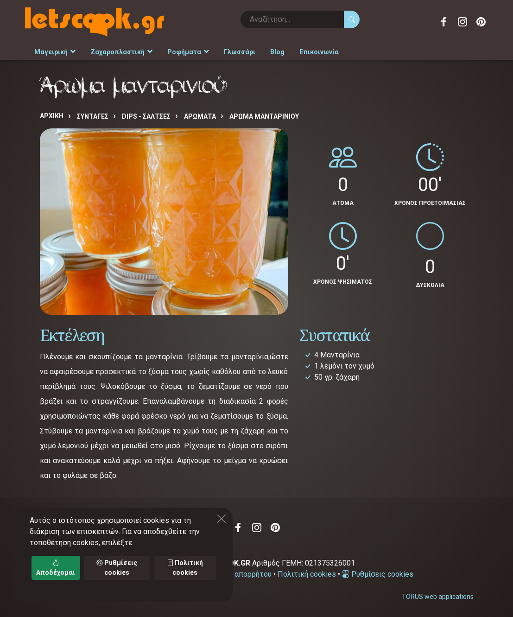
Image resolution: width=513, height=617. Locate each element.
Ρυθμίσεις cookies (377, 574)
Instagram (462, 21)
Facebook (444, 21)
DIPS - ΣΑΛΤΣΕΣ (146, 116)
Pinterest (481, 21)
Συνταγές (92, 116)
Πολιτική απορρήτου (237, 574)
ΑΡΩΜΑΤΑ (200, 116)
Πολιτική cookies (307, 574)
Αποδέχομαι (55, 567)
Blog (277, 52)
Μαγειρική (55, 52)
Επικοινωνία (319, 52)
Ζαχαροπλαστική (121, 52)
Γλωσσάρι (239, 52)
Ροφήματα (188, 52)
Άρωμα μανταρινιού (264, 116)
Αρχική (51, 116)
